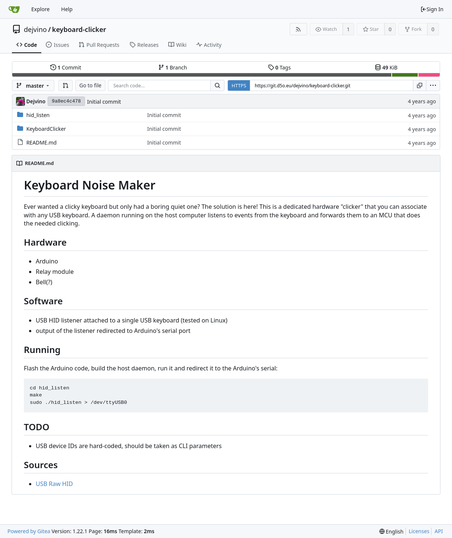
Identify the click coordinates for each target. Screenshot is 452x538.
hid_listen (38, 115)
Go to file (90, 85)
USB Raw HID (54, 484)
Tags (279, 67)
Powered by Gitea (28, 531)
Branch (172, 67)
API (439, 531)
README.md (41, 142)
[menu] (433, 85)
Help (67, 9)
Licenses (419, 531)
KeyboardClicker (46, 128)
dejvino (35, 29)
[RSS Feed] (298, 29)
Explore (40, 9)
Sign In (431, 9)
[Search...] (217, 85)
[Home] (14, 9)
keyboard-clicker (79, 29)
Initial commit (104, 101)
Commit (65, 67)
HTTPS (239, 85)
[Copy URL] (419, 85)
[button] (65, 85)
